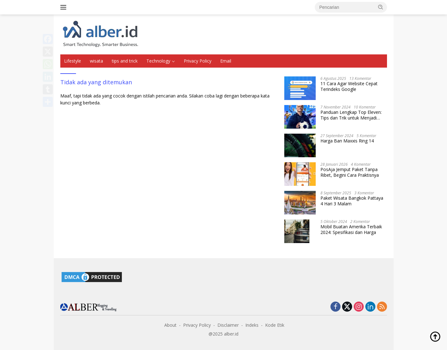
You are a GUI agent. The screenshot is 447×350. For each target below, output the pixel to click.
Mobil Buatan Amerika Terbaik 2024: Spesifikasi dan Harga (351, 229)
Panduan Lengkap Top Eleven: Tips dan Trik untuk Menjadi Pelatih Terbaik (351, 115)
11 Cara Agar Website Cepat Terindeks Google (349, 86)
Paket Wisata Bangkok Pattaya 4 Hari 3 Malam (351, 201)
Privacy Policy (197, 61)
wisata (96, 61)
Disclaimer (228, 325)
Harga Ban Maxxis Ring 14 (347, 141)
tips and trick (125, 61)
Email (225, 61)
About (170, 325)
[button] (380, 7)
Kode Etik (274, 325)
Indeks (252, 325)
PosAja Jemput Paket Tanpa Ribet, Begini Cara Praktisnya (349, 172)
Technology (158, 61)
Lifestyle (72, 61)
